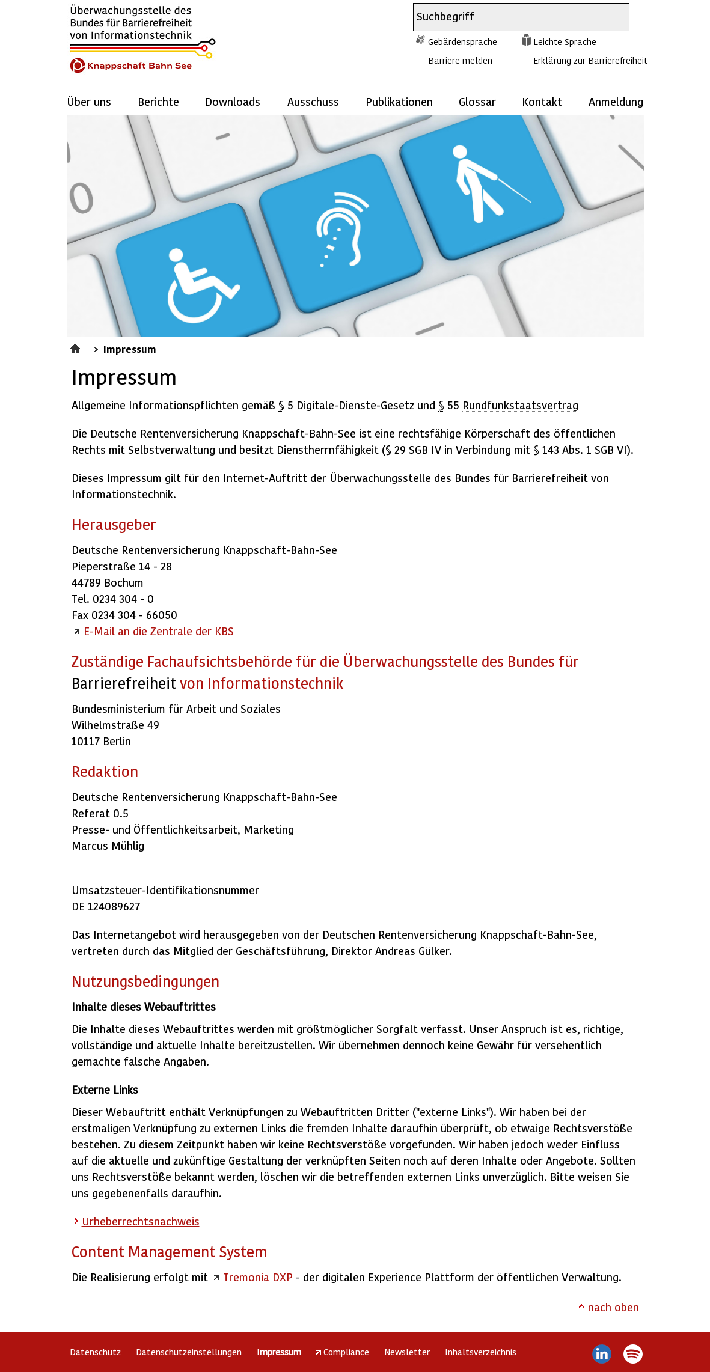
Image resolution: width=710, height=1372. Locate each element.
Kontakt (542, 101)
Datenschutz (95, 1351)
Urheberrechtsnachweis (141, 1221)
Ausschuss (313, 101)
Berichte (158, 101)
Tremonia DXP (258, 1276)
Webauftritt (174, 1006)
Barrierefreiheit (550, 477)
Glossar (477, 101)
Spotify (633, 1354)
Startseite (76, 347)
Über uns (89, 101)
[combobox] (510, 17)
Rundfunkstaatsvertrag (520, 404)
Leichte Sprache (564, 41)
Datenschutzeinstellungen (189, 1351)
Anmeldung (616, 101)
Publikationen (399, 101)
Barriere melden (460, 60)
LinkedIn (601, 1354)
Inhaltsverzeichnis (480, 1351)
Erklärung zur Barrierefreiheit (590, 60)
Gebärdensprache (462, 41)
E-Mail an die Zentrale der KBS (159, 630)
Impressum (129, 348)
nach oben (613, 1306)
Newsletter (407, 1351)
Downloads (232, 101)
